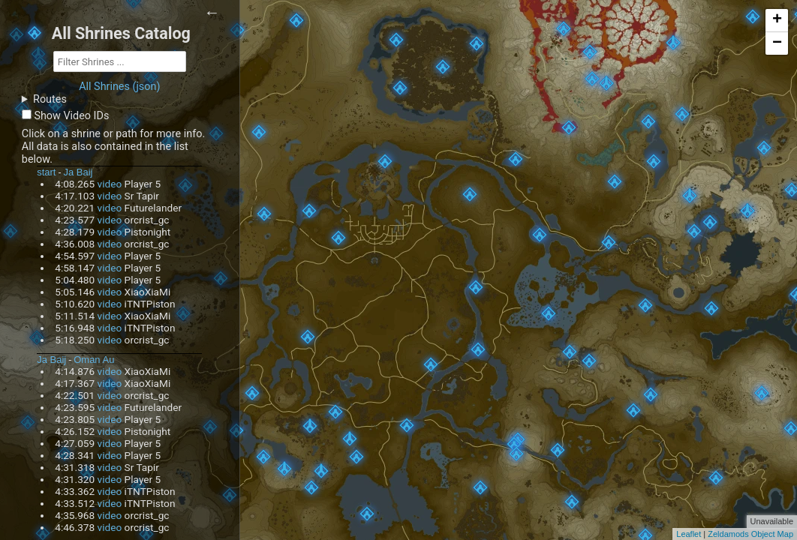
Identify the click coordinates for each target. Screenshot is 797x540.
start (46, 172)
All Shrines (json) (119, 86)
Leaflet (688, 534)
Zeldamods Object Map (750, 534)
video (110, 184)
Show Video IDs (71, 116)
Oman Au (94, 359)
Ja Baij (78, 172)
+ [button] (777, 20)
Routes (50, 99)
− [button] (777, 43)
